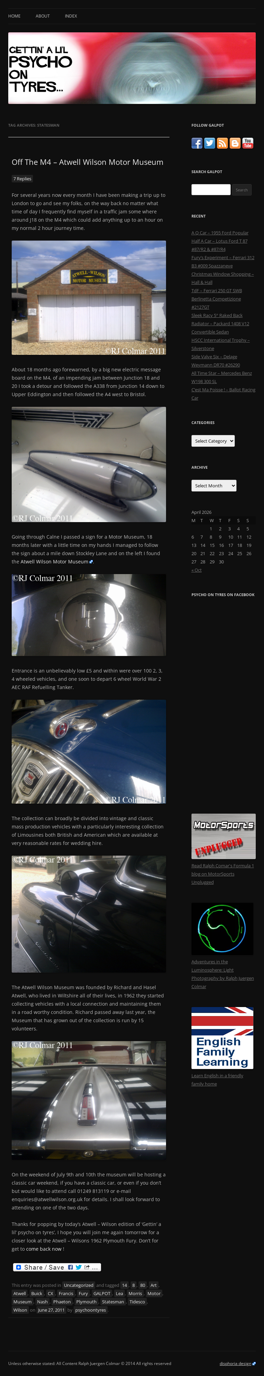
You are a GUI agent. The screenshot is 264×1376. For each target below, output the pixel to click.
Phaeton (62, 1302)
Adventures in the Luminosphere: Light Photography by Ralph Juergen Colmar (222, 969)
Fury (83, 1293)
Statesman (113, 1302)
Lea (119, 1293)
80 (142, 1285)
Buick (36, 1293)
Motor (154, 1293)
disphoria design (235, 1363)
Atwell (19, 1293)
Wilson (20, 1310)
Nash (42, 1302)
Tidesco (137, 1302)
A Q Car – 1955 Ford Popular (220, 233)
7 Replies (22, 179)
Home (14, 16)
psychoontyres (90, 1310)
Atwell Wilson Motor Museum (54, 561)
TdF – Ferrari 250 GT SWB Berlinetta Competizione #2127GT (216, 298)
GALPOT (102, 1293)
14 (124, 1285)
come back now (44, 1249)
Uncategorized (79, 1285)
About (43, 16)
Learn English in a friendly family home (222, 1075)
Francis (66, 1293)
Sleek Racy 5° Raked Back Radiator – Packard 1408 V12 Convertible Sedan (220, 323)
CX (50, 1293)
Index (71, 16)
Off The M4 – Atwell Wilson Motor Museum (87, 162)
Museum (22, 1302)
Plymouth (86, 1302)
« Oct (196, 570)
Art (154, 1285)
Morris (135, 1293)
